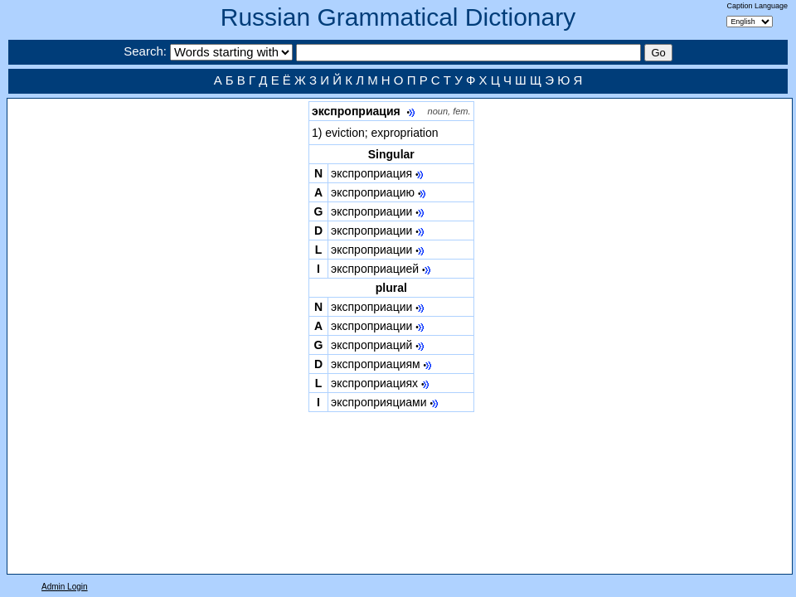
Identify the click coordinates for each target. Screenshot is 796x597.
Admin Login (64, 586)
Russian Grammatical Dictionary (398, 17)
